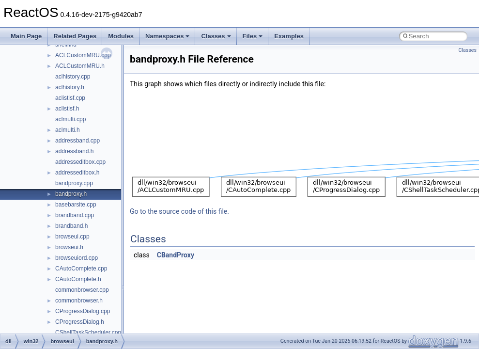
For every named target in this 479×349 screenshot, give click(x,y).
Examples (289, 36)
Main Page (26, 36)
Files (253, 36)
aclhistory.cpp (72, 76)
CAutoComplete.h (78, 279)
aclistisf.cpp (70, 98)
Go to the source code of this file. (179, 211)
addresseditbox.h (77, 172)
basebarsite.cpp (75, 204)
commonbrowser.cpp (82, 289)
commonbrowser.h (79, 300)
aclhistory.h (69, 87)
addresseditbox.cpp (80, 162)
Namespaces (167, 36)
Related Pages (74, 36)
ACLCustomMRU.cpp (83, 55)
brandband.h (71, 225)
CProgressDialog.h (79, 321)
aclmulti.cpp (70, 119)
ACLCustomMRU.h (80, 66)
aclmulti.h (67, 130)
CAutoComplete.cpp (81, 268)
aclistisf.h (67, 108)
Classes (216, 36)
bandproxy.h (71, 193)
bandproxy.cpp (74, 183)
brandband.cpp (74, 215)
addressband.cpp (77, 140)
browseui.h (69, 247)
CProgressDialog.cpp (82, 311)
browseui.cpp (72, 236)
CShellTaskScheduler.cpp (88, 332)
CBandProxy (175, 255)
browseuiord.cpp (76, 257)
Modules (121, 36)
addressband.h (74, 151)
